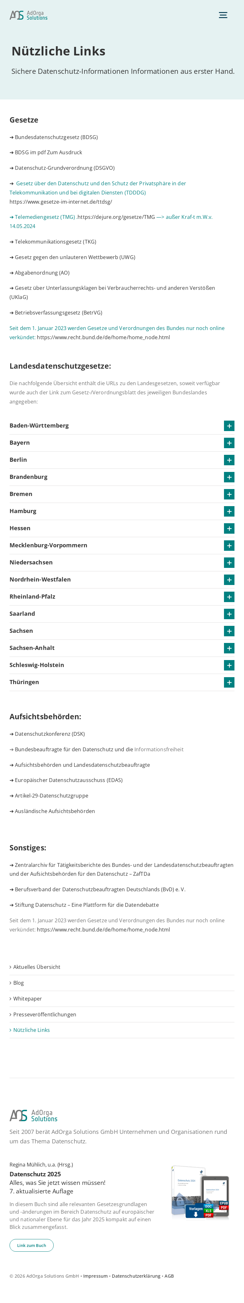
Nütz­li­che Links (31, 1030)
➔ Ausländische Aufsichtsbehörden (52, 811)
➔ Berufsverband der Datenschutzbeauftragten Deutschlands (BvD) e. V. (98, 889)
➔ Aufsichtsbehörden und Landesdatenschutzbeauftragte (80, 764)
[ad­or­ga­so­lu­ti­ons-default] (28, 13)
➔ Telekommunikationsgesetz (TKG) (53, 241)
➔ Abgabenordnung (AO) (40, 272)
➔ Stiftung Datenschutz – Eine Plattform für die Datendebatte (84, 904)
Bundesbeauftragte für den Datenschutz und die (99, 749)
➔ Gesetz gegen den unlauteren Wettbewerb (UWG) (72, 257)
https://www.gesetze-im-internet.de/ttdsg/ (61, 201)
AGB (169, 1276)
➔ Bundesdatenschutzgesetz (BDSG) (54, 137)
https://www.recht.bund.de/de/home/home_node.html (103, 337)
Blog (18, 982)
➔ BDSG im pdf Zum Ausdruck (46, 152)
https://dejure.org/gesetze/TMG (116, 216)
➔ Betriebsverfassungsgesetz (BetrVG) (56, 312)
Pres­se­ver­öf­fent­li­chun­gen (44, 1014)
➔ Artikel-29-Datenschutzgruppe (49, 795)
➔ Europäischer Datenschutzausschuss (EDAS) (66, 780)
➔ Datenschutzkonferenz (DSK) (47, 733)
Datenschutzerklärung (136, 1276)
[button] (122, 425)
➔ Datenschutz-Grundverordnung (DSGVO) (62, 167)
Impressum (95, 1276)
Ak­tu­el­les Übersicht (36, 966)
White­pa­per (27, 998)
